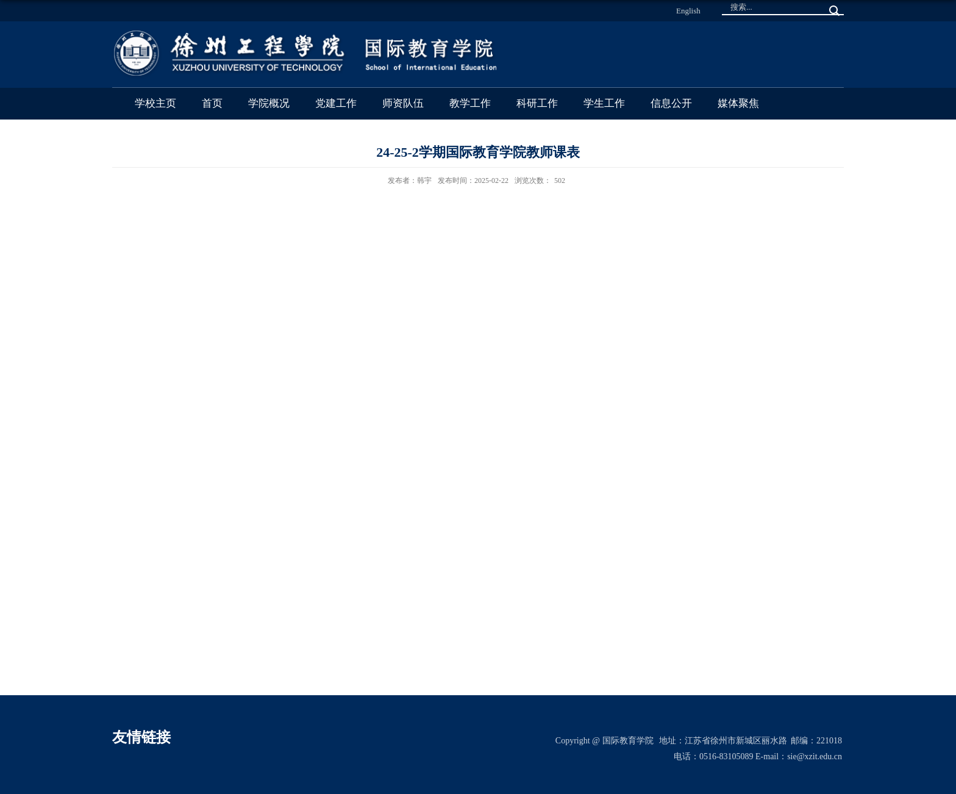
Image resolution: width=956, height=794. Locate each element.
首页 (212, 103)
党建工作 (336, 103)
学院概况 (269, 103)
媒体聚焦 (738, 103)
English (688, 10)
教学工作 (470, 103)
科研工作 (537, 103)
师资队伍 (403, 103)
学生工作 (604, 103)
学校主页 (155, 103)
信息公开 (671, 103)
